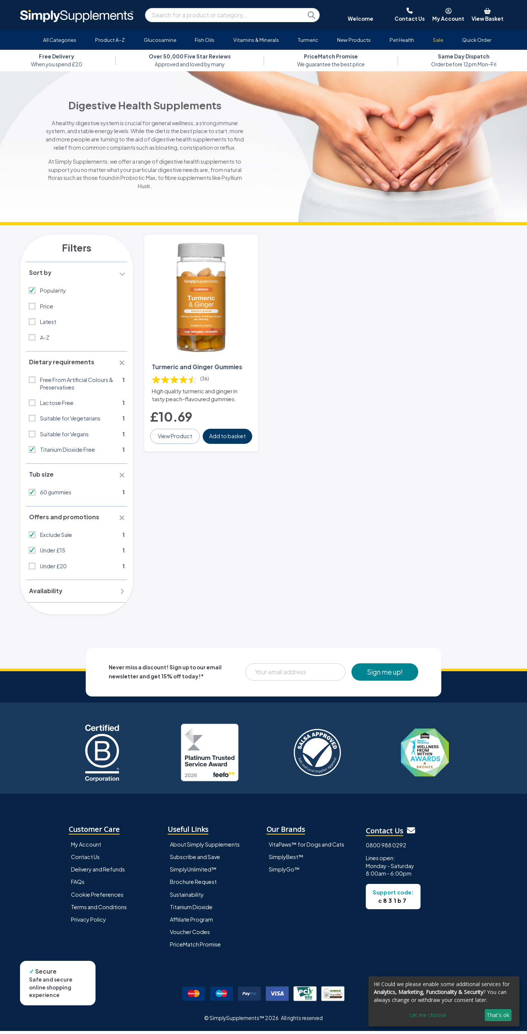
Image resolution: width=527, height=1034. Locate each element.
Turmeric (308, 40)
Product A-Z (110, 40)
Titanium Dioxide (191, 909)
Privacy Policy (88, 922)
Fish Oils (204, 40)
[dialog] (443, 1001)
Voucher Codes (190, 934)
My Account (86, 847)
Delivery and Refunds (98, 872)
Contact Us (85, 859)
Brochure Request (193, 884)
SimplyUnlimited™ (193, 872)
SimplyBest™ (286, 859)
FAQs (78, 884)
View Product (175, 434)
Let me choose (427, 1015)
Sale (438, 40)
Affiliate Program (191, 922)
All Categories (59, 40)
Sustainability (187, 897)
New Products (354, 40)
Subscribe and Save (195, 859)
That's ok (498, 1015)
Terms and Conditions (99, 909)
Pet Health (402, 40)
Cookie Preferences (97, 897)
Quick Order (476, 40)
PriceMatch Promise (195, 946)
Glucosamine (160, 40)
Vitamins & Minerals (256, 40)
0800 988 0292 (386, 847)
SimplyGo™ (284, 872)
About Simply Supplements (205, 847)
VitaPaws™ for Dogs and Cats (306, 847)
